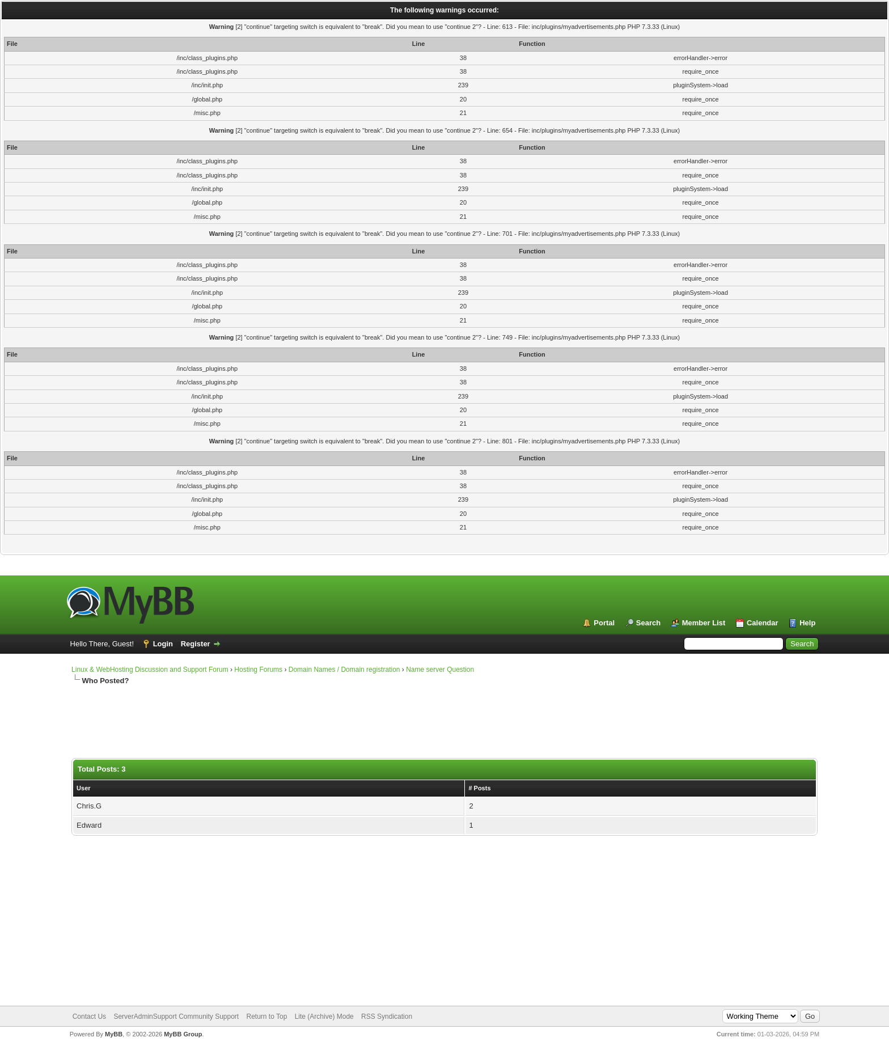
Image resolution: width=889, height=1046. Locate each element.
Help (807, 623)
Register (195, 644)
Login (163, 644)
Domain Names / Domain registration (344, 670)
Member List (704, 623)
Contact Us (89, 1016)
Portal (604, 623)
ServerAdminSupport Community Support (176, 1016)
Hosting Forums (258, 670)
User (83, 788)
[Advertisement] (346, 722)
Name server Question (440, 670)
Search (648, 623)
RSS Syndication (386, 1016)
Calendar (762, 623)
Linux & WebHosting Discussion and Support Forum (149, 670)
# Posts (479, 788)
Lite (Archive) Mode (324, 1016)
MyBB (113, 1034)
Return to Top (267, 1016)
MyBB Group (183, 1034)
